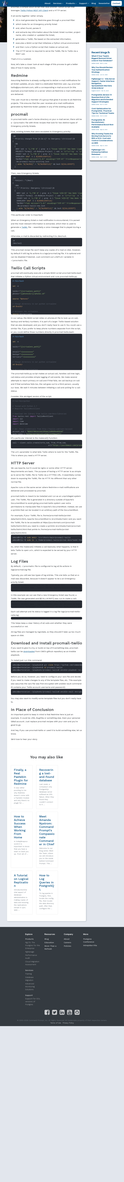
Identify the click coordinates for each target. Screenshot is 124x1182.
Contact (116, 3)
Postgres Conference (88, 899)
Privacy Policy (68, 982)
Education (49, 901)
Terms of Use (55, 982)
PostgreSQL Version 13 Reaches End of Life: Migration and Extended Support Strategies (102, 98)
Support (84, 3)
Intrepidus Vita (90, 904)
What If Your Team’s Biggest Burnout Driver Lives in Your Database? (102, 58)
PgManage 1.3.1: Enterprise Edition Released (100, 152)
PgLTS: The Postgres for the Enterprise (32, 904)
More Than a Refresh (50, 906)
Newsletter (104, 3)
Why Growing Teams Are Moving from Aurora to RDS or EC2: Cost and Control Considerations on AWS (102, 138)
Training (28, 932)
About (47, 3)
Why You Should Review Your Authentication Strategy (102, 69)
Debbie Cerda (95, 63)
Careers (67, 901)
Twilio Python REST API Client (34, 10)
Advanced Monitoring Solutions (30, 945)
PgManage (29, 910)
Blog (94, 3)
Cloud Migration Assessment (32, 921)
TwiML (24, 227)
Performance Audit (31, 915)
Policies (67, 905)
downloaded (29, 651)
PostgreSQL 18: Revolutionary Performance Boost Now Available (102, 123)
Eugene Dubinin (96, 90)
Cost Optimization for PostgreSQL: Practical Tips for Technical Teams (103, 110)
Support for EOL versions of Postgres (32, 960)
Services (58, 3)
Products (71, 3)
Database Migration (29, 937)
